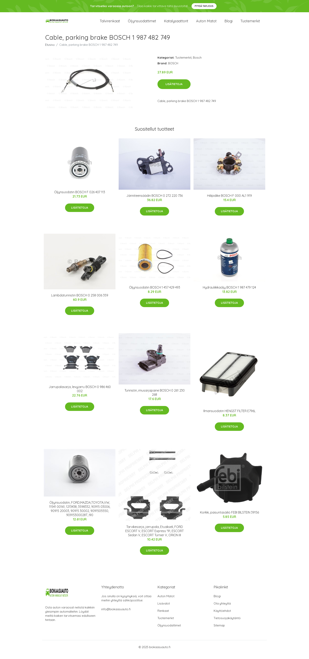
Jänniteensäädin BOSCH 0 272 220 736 (154, 201)
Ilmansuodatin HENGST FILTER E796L (229, 416)
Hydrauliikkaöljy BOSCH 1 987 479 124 (229, 293)
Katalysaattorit (176, 23)
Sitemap (219, 630)
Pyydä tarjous (204, 6)
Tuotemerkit (250, 23)
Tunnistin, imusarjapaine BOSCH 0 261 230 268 (155, 398)
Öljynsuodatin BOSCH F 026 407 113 (79, 197)
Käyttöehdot (222, 616)
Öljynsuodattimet (142, 23)
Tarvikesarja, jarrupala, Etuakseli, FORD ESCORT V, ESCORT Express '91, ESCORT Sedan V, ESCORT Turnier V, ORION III (154, 536)
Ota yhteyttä (222, 608)
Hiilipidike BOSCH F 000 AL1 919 (229, 201)
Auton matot (206, 23)
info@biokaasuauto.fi (116, 614)
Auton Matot (165, 601)
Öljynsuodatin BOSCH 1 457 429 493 (154, 293)
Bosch (197, 63)
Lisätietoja (174, 89)
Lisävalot (163, 608)
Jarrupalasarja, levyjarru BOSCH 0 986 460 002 (80, 394)
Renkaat (163, 616)
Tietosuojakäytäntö (227, 623)
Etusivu (50, 50)
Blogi (228, 23)
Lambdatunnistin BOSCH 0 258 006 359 (79, 301)
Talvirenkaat (110, 23)
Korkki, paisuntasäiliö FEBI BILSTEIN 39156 (229, 518)
